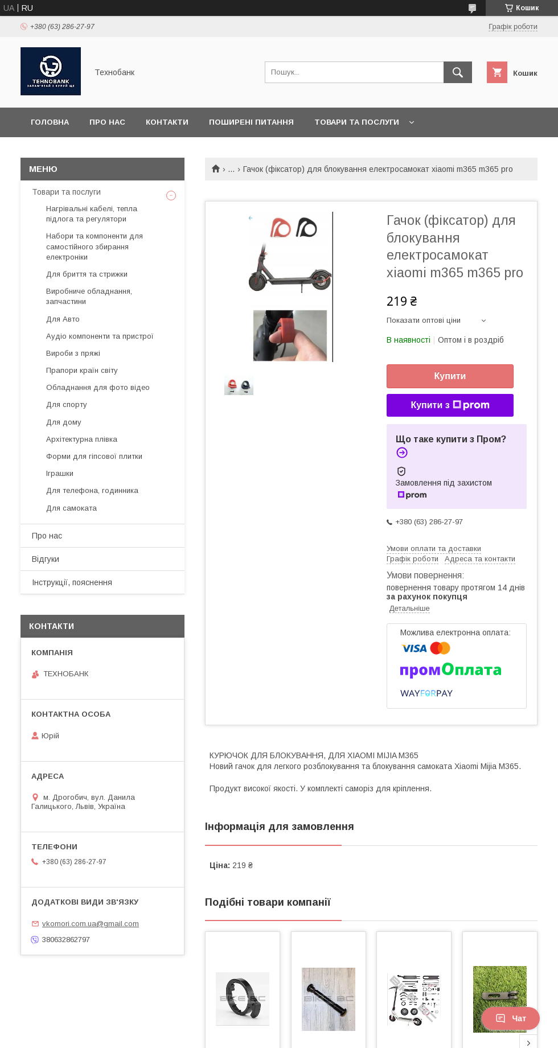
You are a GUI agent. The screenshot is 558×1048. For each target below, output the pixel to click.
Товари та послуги (356, 122)
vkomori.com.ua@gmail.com (90, 923)
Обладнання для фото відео (98, 387)
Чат (510, 1018)
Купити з (450, 405)
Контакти (167, 122)
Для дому (63, 422)
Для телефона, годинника (92, 490)
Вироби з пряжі (73, 353)
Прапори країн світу (82, 370)
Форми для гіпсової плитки (94, 456)
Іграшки (59, 473)
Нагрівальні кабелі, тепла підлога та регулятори (91, 213)
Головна (50, 122)
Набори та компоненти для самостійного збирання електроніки (94, 246)
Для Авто (63, 319)
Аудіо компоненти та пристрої (100, 336)
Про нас (107, 122)
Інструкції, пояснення (72, 582)
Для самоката (71, 508)
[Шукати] (458, 72)
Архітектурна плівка (81, 439)
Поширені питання (251, 122)
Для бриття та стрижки (87, 274)
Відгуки (45, 559)
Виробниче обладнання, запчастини (89, 296)
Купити (450, 376)
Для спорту (66, 404)
